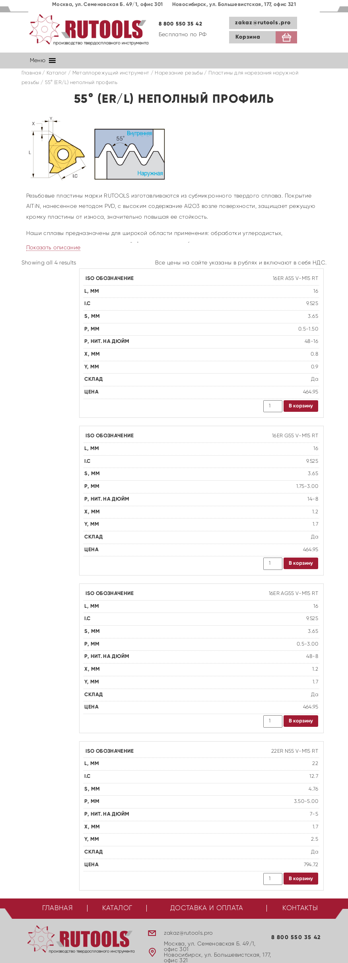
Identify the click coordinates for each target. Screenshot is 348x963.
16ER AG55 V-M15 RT (293, 593)
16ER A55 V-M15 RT (295, 278)
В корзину (301, 406)
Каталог (56, 73)
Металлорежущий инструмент (111, 73)
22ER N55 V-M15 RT (294, 751)
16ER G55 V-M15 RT (295, 435)
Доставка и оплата (206, 908)
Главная (31, 73)
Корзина (248, 37)
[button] (37, 61)
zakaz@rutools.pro (263, 22)
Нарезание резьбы (179, 73)
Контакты (300, 908)
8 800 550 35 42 (181, 24)
